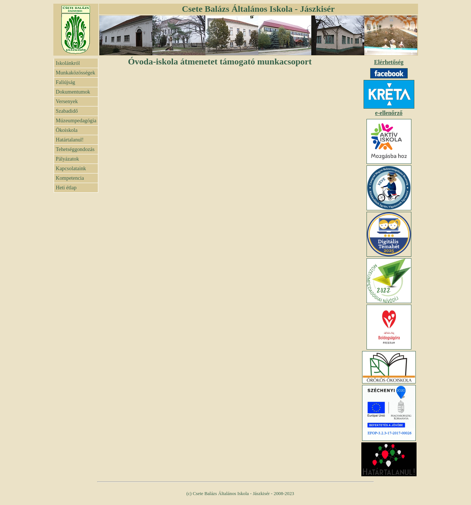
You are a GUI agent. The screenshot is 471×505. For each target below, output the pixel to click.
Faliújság (65, 82)
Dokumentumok (73, 92)
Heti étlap (66, 187)
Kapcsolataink (71, 168)
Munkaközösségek (75, 73)
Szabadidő (67, 111)
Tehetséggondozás (75, 149)
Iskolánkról (68, 63)
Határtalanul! (70, 140)
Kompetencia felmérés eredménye (75, 179)
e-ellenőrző (389, 113)
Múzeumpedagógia (76, 120)
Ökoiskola (67, 130)
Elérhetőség (389, 62)
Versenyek (67, 101)
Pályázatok (67, 159)
